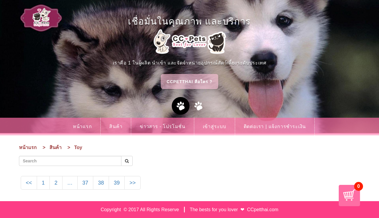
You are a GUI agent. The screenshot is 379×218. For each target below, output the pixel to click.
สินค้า (115, 126)
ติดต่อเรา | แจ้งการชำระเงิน (275, 126)
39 (117, 183)
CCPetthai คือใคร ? (189, 81)
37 (85, 183)
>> (132, 183)
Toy (78, 147)
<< (29, 183)
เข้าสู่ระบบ (214, 126)
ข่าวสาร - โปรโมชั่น (162, 126)
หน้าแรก (82, 126)
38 (101, 183)
